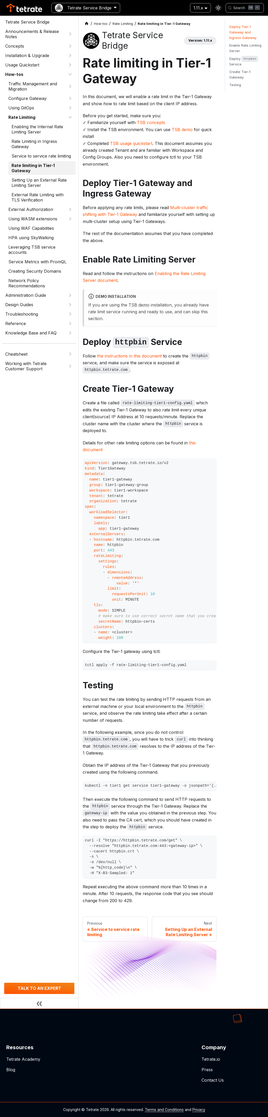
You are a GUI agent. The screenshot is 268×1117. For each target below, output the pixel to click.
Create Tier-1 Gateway (239, 74)
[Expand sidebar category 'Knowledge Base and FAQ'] (70, 333)
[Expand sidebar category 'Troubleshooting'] (70, 314)
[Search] (245, 8)
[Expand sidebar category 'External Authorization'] (70, 209)
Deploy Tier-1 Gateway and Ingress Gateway (242, 32)
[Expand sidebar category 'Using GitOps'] (70, 108)
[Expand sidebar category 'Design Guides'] (70, 304)
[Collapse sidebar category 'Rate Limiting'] (70, 117)
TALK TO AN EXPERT (39, 988)
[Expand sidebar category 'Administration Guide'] (70, 295)
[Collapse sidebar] (39, 1003)
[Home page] (87, 23)
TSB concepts (151, 122)
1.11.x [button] (198, 7)
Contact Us (213, 1080)
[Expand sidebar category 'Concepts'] (70, 46)
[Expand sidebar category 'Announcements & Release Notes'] (70, 34)
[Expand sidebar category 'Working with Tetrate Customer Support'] (70, 366)
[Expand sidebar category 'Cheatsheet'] (70, 354)
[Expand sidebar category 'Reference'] (70, 323)
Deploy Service (243, 61)
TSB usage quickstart (131, 143)
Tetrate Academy (23, 1059)
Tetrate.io (211, 1059)
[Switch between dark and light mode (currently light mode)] (218, 8)
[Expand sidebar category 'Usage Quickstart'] (70, 65)
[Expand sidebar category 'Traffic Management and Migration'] (70, 86)
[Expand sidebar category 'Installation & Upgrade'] (70, 55)
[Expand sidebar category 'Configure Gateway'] (70, 98)
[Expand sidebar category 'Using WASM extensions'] (70, 219)
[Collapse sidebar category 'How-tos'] (70, 74)
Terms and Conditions (164, 1109)
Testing (235, 85)
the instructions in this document (129, 356)
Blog (10, 1069)
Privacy (198, 1109)
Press (207, 1069)
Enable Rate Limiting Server (245, 48)
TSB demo (182, 129)
